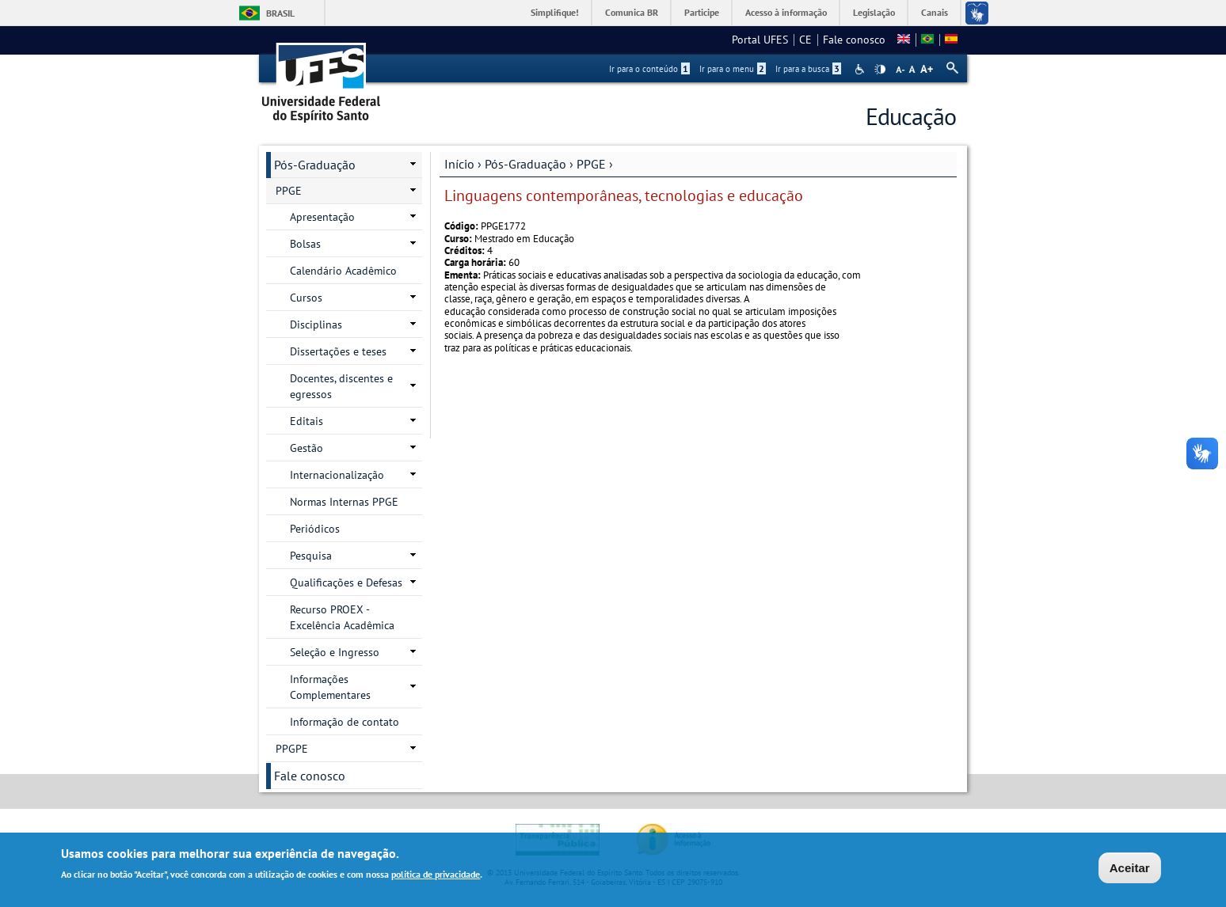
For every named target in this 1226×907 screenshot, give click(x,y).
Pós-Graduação (525, 164)
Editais (306, 421)
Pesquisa (311, 555)
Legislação (874, 12)
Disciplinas (316, 324)
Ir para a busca (808, 68)
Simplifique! (555, 12)
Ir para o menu (732, 68)
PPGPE (292, 749)
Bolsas (305, 244)
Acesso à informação (786, 12)
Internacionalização (337, 475)
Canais (934, 12)
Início (459, 164)
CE (805, 39)
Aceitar (1130, 869)
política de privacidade (435, 876)
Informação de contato (344, 722)
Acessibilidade (861, 69)
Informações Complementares (330, 687)
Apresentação (322, 217)
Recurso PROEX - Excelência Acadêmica (342, 617)
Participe (701, 12)
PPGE (591, 164)
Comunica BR (631, 12)
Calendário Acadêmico (343, 271)
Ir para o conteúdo (649, 68)
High (879, 69)
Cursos (306, 297)
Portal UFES (760, 39)
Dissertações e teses (338, 351)
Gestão (306, 448)
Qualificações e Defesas (346, 582)
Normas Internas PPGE (344, 502)
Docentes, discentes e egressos (341, 386)
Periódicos (315, 529)
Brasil (280, 13)
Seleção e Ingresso (334, 652)
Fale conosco (854, 39)
